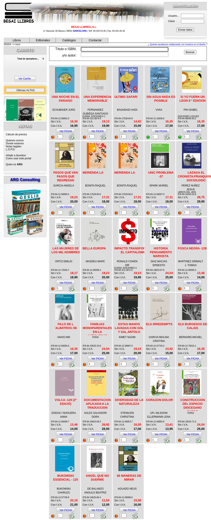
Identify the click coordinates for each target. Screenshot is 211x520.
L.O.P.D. (10, 149)
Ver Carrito (24, 78)
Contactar (95, 40)
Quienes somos (15, 140)
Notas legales (13, 146)
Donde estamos (15, 143)
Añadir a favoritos (16, 155)
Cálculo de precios (16, 134)
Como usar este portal (18, 158)
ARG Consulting (25, 179)
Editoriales (43, 40)
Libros (17, 40)
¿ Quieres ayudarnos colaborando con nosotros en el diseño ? (177, 44)
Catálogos (69, 40)
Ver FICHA (66, 131)
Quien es (14, 164)
